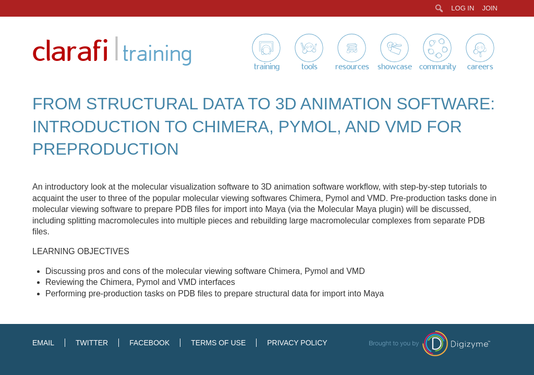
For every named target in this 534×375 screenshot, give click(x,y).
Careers (480, 66)
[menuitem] (439, 8)
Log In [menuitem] (462, 8)
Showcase (395, 66)
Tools (309, 66)
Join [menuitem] (489, 8)
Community (437, 66)
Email (43, 343)
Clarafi (70, 52)
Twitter (92, 343)
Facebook (149, 343)
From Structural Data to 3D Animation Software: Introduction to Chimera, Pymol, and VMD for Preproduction (263, 126)
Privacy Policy (297, 343)
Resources (352, 66)
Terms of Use (218, 343)
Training (267, 66)
